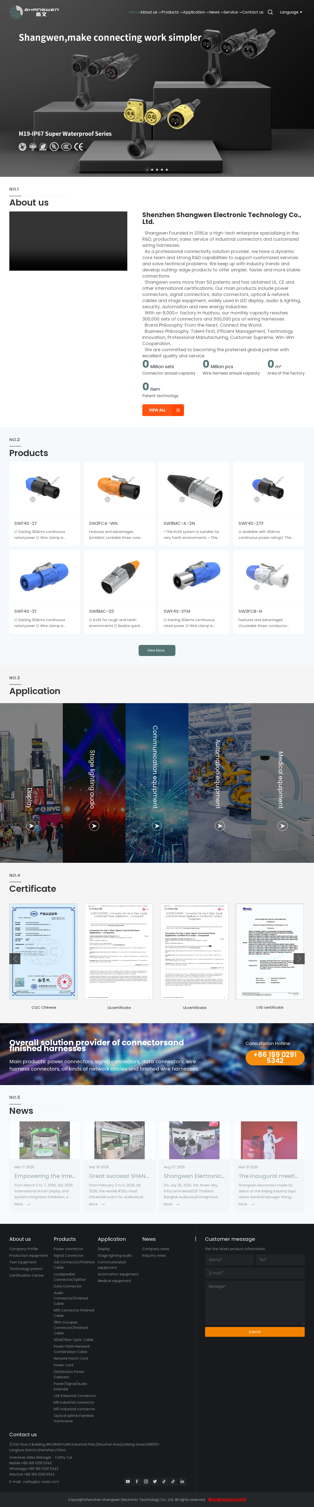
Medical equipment (114, 1280)
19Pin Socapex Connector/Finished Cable (71, 1328)
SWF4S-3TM (177, 611)
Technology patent (25, 1268)
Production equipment (28, 1255)
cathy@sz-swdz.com (41, 1481)
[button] (147, 170)
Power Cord (63, 1365)
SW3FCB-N (250, 611)
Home (92, 12)
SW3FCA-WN (103, 523)
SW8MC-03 (101, 611)
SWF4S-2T (25, 523)
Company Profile (23, 1248)
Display (104, 1248)
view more (156, 650)
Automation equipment (118, 1274)
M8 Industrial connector (74, 1402)
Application (173, 12)
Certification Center (26, 1275)
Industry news (154, 1255)
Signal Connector (68, 1255)
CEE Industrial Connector (75, 1395)
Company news (155, 1248)
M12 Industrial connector (74, 1409)
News (200, 12)
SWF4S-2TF (251, 523)
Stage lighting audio (115, 1255)
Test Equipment (23, 1262)
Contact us (249, 12)
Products (143, 12)
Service (223, 12)
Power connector (68, 1248)
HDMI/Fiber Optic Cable (73, 1339)
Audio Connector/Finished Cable (71, 1298)
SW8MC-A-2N (179, 523)
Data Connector (68, 1286)
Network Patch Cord (71, 1358)
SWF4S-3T (25, 611)
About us (114, 12)
